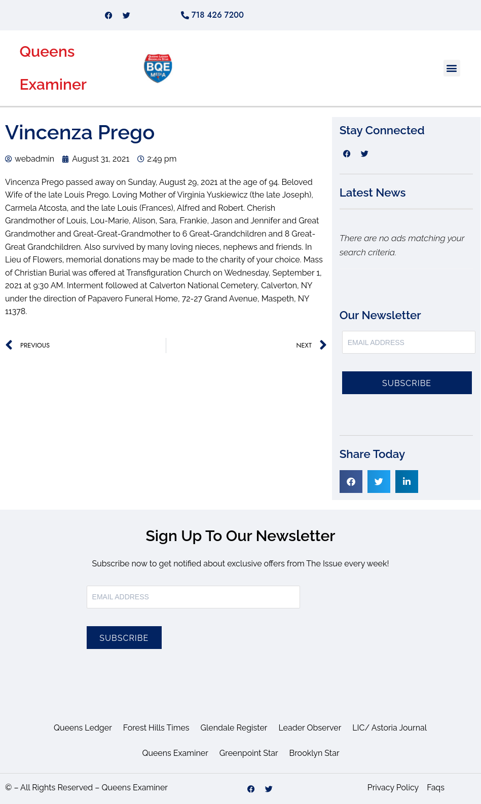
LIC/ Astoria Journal (389, 728)
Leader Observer (309, 728)
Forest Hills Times (156, 728)
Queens (47, 51)
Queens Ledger (83, 728)
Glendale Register (234, 728)
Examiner (53, 84)
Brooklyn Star (314, 753)
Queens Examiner (175, 753)
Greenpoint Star (248, 753)
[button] (451, 68)
